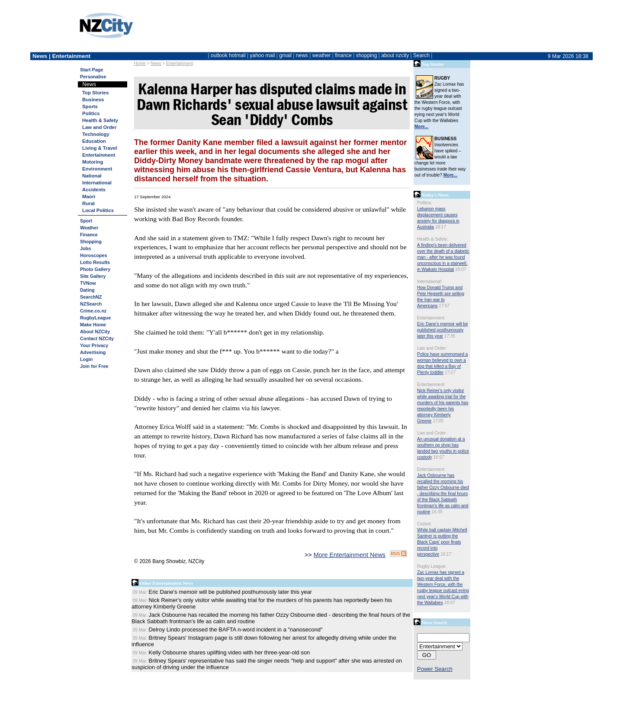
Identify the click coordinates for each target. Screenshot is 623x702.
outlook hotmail (228, 55)
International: (429, 281)
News (156, 63)
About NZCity (95, 331)
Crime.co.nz (93, 310)
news (302, 55)
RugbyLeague (95, 317)
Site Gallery (93, 276)
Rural (88, 203)
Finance (89, 234)
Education (94, 141)
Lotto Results (95, 262)
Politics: (424, 202)
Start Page (91, 69)
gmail (285, 55)
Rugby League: (431, 566)
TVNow (88, 283)
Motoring (92, 161)
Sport (86, 220)
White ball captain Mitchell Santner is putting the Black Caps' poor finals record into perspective (442, 542)
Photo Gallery (95, 269)
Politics (91, 113)
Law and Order (99, 127)
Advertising (93, 352)
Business (93, 99)
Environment (97, 168)
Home (140, 63)
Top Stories (95, 92)
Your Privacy (94, 345)
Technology (95, 134)
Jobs (85, 248)
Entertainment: (431, 318)
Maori (88, 196)
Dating (87, 290)
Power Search (435, 669)
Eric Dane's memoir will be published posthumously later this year (442, 330)
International (97, 182)
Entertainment (179, 63)
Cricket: (424, 524)
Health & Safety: (432, 239)
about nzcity (395, 55)
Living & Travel (99, 148)
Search (421, 55)
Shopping (91, 241)
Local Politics (98, 210)
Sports (90, 106)
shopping (366, 55)
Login (86, 359)
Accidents (94, 189)
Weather (89, 227)
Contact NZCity (97, 338)
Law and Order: (432, 348)
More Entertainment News (349, 554)
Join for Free (94, 366)
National (92, 175)
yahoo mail (262, 55)
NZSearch (91, 303)
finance (343, 55)
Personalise (93, 76)
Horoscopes (93, 255)
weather (321, 55)
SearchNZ (91, 296)
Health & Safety (100, 120)
